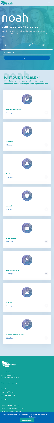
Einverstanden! (27, 420)
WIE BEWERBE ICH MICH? (8, 375)
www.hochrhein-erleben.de (11, 411)
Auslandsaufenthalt (8, 395)
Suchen (27, 58)
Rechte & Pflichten (7, 392)
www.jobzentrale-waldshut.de (12, 408)
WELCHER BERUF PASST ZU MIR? (10, 377)
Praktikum (5, 389)
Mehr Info (32, 417)
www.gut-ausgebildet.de (10, 405)
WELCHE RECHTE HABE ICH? (8, 373)
